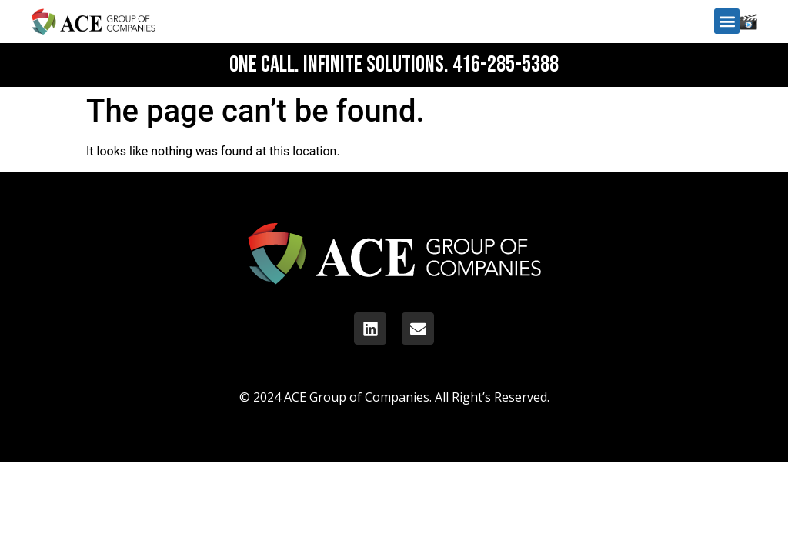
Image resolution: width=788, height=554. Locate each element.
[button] (727, 21)
